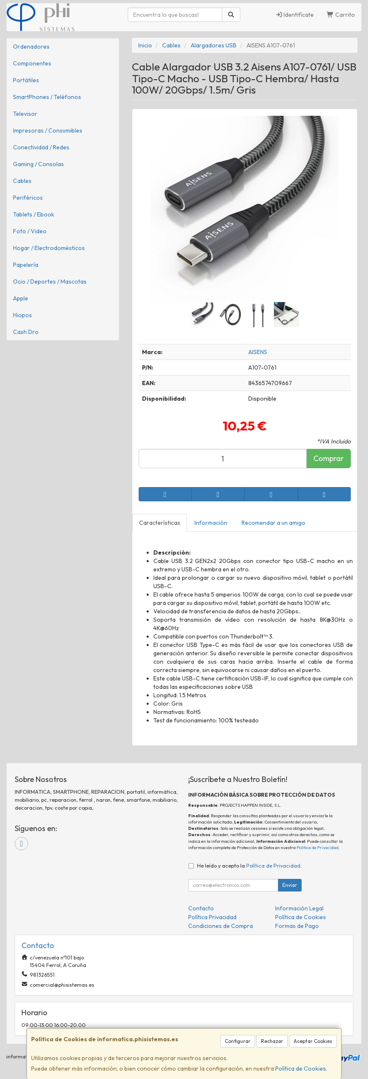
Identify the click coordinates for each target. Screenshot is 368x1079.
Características (159, 522)
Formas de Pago (297, 926)
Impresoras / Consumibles (47, 130)
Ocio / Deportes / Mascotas (50, 281)
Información (211, 522)
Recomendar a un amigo (273, 522)
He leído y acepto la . (249, 865)
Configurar (237, 1041)
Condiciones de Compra (220, 926)
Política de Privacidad (318, 847)
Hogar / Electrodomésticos (49, 248)
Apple (20, 298)
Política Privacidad (212, 917)
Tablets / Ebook (33, 214)
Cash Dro (26, 332)
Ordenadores (31, 46)
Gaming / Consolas (38, 164)
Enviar (289, 885)
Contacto (201, 908)
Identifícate (294, 14)
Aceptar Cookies (313, 1041)
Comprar (328, 458)
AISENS (257, 352)
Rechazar (272, 1041)
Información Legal (299, 908)
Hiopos (22, 315)
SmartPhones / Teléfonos (47, 97)
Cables (22, 181)
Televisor (25, 113)
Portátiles (26, 80)
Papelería (25, 264)
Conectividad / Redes (41, 147)
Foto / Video (30, 231)
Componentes (32, 63)
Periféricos (28, 197)
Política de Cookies (300, 1068)
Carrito (340, 14)
